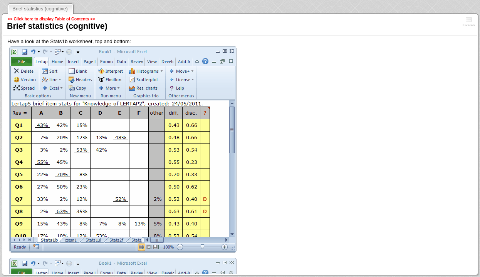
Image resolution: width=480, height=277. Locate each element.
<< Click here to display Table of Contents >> (51, 19)
